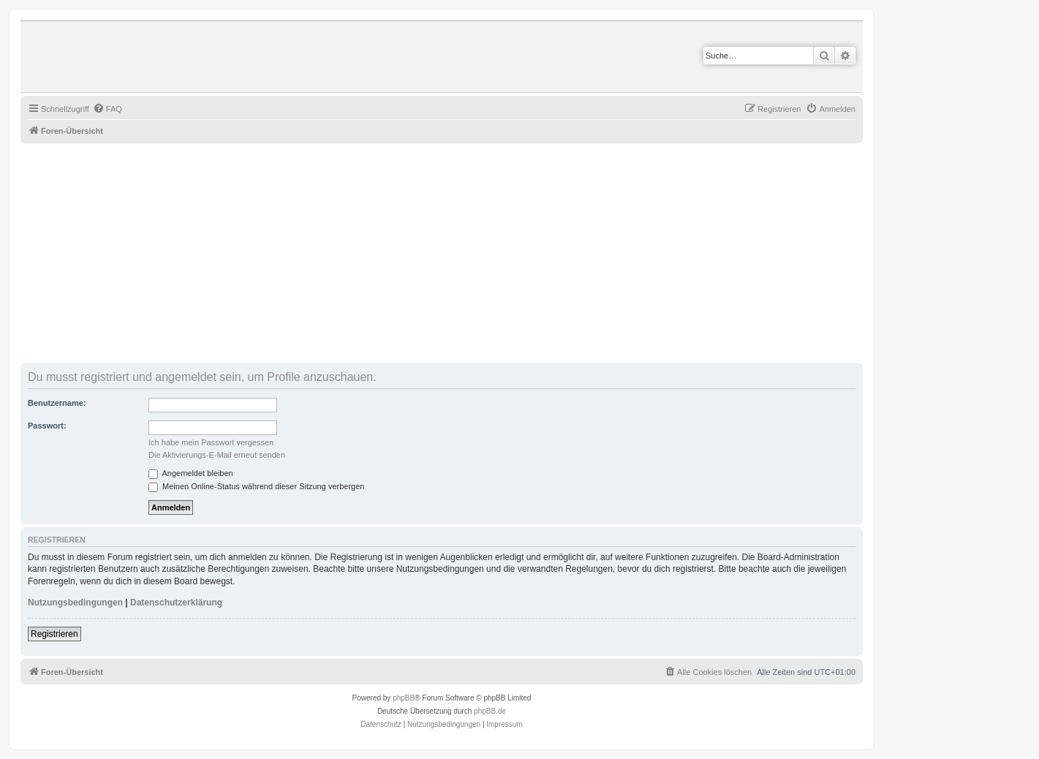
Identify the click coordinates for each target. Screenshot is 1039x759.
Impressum (504, 724)
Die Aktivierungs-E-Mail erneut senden (216, 454)
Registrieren (54, 634)
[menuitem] (107, 109)
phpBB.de (490, 711)
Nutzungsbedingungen (75, 602)
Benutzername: (57, 403)
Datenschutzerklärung (176, 602)
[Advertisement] (459, 253)
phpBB (404, 698)
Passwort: (47, 425)
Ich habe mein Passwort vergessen (210, 442)
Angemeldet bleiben (190, 473)
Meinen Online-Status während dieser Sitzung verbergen (256, 486)
